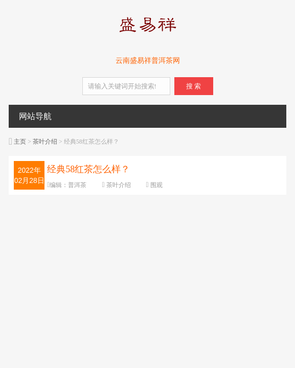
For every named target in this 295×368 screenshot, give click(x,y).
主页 (20, 141)
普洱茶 (77, 185)
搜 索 (193, 86)
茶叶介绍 (45, 141)
